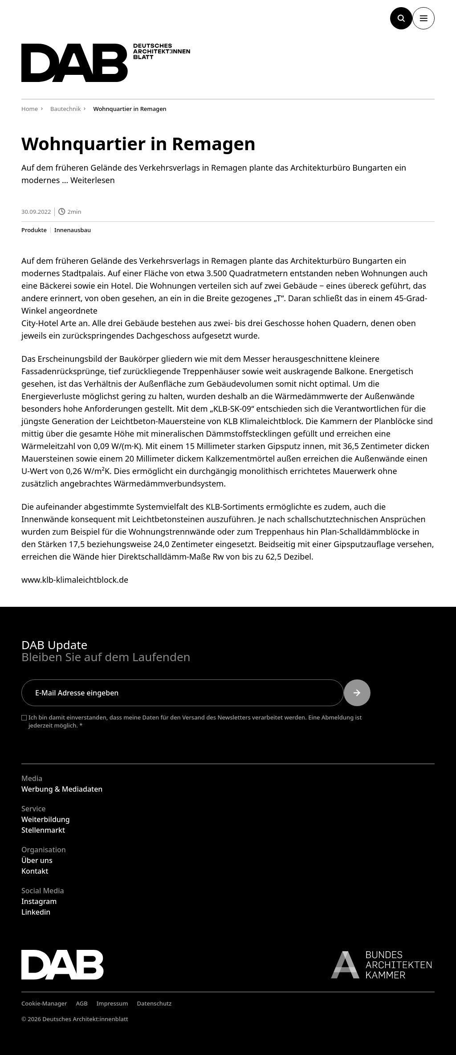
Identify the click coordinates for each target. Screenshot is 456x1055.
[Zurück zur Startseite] (106, 63)
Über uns (37, 860)
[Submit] (357, 692)
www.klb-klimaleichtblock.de (74, 579)
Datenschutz (154, 1003)
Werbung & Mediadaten (61, 789)
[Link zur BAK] (377, 965)
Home (29, 109)
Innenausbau (72, 230)
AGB (82, 1003)
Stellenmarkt (43, 830)
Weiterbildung (45, 819)
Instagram (39, 901)
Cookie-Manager (44, 1003)
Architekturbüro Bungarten (341, 260)
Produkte (34, 230)
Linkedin (35, 912)
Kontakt (34, 871)
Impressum (112, 1003)
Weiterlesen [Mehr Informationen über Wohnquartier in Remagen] (92, 180)
